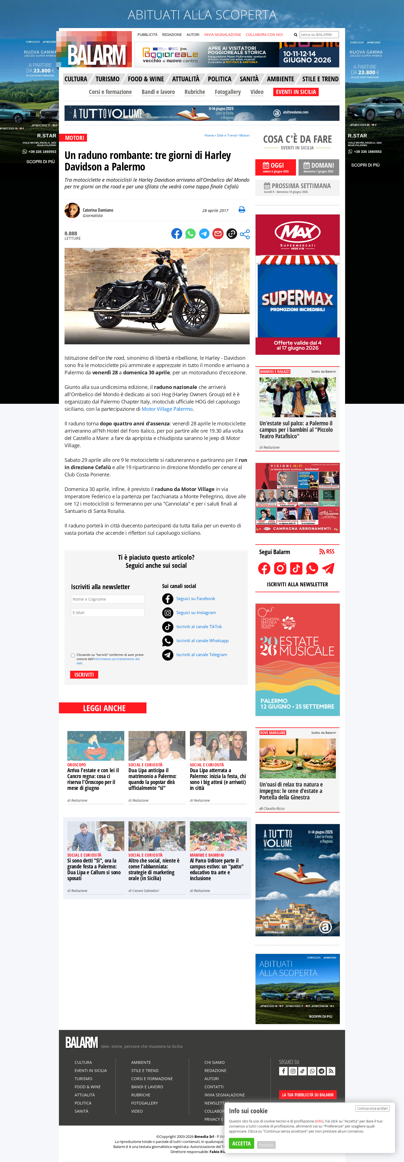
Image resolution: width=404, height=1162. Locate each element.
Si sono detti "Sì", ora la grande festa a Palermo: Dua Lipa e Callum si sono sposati (94, 869)
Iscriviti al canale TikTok (192, 626)
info (319, 1121)
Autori (212, 1078)
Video (257, 92)
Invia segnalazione (225, 1095)
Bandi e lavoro (158, 92)
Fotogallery (228, 92)
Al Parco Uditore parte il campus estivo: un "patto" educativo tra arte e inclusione (217, 869)
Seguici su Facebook (188, 598)
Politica (83, 1103)
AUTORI (193, 34)
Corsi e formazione (110, 92)
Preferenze (266, 1145)
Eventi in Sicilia (91, 1070)
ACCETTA (241, 1143)
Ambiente (141, 1062)
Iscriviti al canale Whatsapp (195, 640)
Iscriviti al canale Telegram (194, 654)
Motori (244, 135)
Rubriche (195, 92)
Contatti (214, 1086)
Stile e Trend (227, 135)
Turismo (83, 1078)
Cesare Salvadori (145, 890)
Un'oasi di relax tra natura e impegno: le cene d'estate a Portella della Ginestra (291, 790)
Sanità (81, 1111)
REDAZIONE (172, 34)
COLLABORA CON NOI (264, 34)
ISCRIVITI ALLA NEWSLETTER (297, 584)
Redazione (79, 800)
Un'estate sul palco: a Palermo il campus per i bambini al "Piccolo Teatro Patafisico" (296, 429)
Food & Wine (88, 1086)
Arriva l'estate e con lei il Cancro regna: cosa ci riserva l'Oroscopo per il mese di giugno (93, 779)
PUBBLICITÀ (147, 34)
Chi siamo (215, 1062)
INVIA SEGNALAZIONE (222, 34)
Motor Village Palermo (167, 408)
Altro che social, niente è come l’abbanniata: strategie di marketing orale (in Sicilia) (154, 869)
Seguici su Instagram (189, 612)
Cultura (83, 1062)
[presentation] (113, 633)
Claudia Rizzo (273, 808)
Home (209, 135)
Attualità (85, 1095)
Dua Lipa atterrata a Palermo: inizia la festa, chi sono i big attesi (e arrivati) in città (218, 779)
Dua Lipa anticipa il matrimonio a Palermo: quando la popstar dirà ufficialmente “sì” (152, 779)
